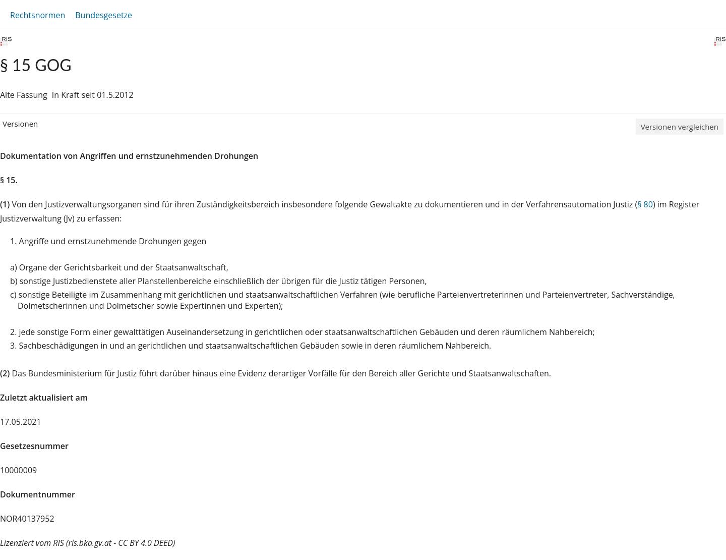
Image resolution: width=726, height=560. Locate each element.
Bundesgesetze (103, 15)
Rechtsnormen (37, 15)
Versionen (20, 124)
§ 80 (645, 204)
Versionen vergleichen (679, 127)
